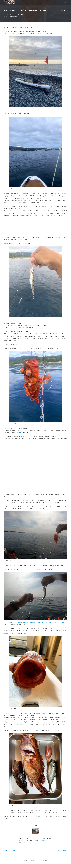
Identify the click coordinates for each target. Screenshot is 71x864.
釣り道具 (16, 16)
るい (35, 836)
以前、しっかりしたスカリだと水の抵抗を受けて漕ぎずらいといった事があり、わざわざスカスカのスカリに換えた (34, 622)
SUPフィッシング (9, 16)
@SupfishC (26, 842)
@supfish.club (44, 840)
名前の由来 (18, 432)
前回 (20, 202)
